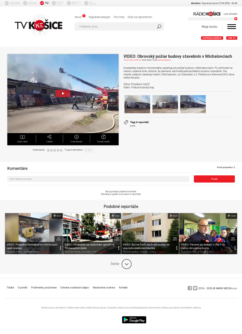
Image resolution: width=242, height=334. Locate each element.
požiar (132, 125)
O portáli (22, 287)
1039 (116, 239)
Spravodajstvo (164, 60)
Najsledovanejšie (99, 17)
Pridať (214, 179)
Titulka (10, 287)
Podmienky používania (44, 287)
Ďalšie (121, 264)
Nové (80, 17)
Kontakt (123, 287)
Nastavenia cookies (104, 287)
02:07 (173, 215)
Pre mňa (119, 17)
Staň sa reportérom (140, 17)
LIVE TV (232, 38)
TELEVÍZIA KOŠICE (132, 60)
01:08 (115, 215)
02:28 (231, 215)
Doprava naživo (212, 38)
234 (58, 239)
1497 (232, 239)
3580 (174, 239)
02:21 (57, 215)
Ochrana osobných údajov (74, 287)
